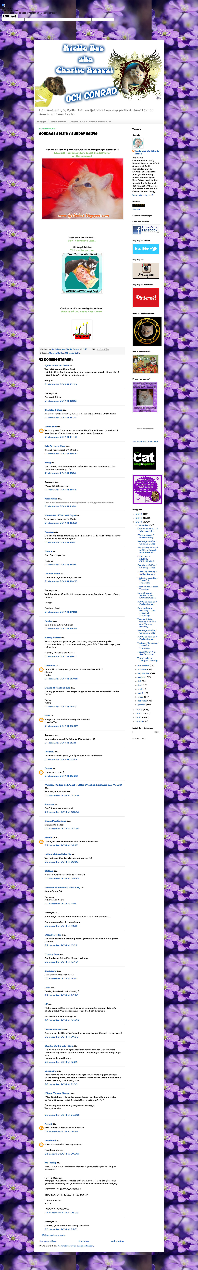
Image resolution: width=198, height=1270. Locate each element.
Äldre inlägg (117, 1241)
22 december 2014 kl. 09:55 (62, 878)
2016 (139, 514)
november (144, 665)
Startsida (84, 1241)
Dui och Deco (52, 573)
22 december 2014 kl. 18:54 (61, 978)
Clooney (49, 751)
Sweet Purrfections (55, 821)
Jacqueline (50, 1071)
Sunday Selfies (56, 353)
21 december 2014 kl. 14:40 (61, 437)
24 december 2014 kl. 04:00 (62, 1154)
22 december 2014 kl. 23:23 (61, 995)
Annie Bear (51, 426)
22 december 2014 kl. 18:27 (61, 945)
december (144, 525)
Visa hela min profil (143, 195)
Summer (49, 804)
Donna (48, 768)
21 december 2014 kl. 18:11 (60, 542)
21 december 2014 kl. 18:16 (60, 564)
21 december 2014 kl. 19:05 (61, 581)
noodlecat (50, 1140)
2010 (139, 721)
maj (140, 689)
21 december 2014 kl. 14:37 (60, 417)
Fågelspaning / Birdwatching (146, 536)
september (144, 673)
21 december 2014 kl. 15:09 (61, 453)
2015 (139, 518)
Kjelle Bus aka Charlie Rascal (147, 152)
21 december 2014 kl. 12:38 (61, 401)
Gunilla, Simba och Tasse (59, 1046)
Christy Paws (52, 954)
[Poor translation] (14, 16)
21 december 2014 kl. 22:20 (61, 776)
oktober (142, 669)
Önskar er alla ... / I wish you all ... (148, 529)
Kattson (49, 532)
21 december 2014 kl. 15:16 (60, 473)
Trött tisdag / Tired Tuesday (148, 587)
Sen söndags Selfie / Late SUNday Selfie (147, 595)
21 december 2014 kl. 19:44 (60, 656)
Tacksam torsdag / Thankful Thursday (148, 580)
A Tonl (48, 1124)
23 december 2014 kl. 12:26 (61, 1062)
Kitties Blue (51, 498)
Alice (47, 715)
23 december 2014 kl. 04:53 (61, 1037)
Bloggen (41, 121)
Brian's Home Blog (55, 446)
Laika (47, 987)
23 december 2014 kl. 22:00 (62, 1115)
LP (46, 1004)
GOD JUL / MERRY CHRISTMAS (146, 558)
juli (140, 681)
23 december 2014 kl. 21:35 (61, 1084)
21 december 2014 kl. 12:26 (61, 384)
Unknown (50, 665)
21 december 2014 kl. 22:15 (61, 759)
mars (141, 697)
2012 (139, 713)
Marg (48, 462)
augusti (142, 677)
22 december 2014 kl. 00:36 (62, 812)
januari (142, 704)
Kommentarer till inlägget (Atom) (76, 1245)
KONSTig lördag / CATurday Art (147, 572)
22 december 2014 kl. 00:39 (62, 828)
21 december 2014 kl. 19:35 (61, 628)
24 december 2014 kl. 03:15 (61, 1131)
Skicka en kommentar (54, 1235)
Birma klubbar (58, 121)
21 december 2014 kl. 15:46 (61, 489)
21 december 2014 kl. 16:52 (61, 523)
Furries (48, 621)
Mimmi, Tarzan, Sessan (57, 1093)
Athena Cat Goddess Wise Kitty (62, 887)
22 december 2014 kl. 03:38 (62, 862)
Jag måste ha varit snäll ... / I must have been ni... (148, 550)
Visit (145, 441)
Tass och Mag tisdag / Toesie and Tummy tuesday (147, 623)
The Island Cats (53, 410)
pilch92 (49, 837)
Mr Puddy (50, 1162)
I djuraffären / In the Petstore (147, 653)
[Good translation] (6, 16)
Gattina (49, 871)
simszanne (50, 971)
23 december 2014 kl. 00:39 (62, 1020)
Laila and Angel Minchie (58, 854)
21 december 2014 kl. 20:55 (61, 678)
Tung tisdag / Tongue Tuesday (147, 659)
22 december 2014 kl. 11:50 (61, 926)
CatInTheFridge (53, 935)
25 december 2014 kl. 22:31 (61, 1229)
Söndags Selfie (72, 353)
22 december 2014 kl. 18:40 (61, 962)
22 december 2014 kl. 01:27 (61, 845)
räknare (136, 209)
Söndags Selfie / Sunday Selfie (147, 542)
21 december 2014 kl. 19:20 (61, 612)
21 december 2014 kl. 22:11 (60, 742)
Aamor (48, 551)
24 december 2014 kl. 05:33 (61, 1212)
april (140, 693)
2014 (139, 522)
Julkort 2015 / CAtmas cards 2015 (90, 121)
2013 (139, 709)
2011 (139, 717)
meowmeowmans (54, 1029)
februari (142, 700)
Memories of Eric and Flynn (60, 515)
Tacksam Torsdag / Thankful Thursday (148, 645)
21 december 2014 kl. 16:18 (60, 506)
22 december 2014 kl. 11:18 (60, 903)
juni (140, 685)
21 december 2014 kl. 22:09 (61, 726)
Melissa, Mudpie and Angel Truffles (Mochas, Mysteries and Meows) (83, 785)
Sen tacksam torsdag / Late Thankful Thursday (146, 612)
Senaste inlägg (48, 1241)
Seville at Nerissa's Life (57, 688)
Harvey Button (53, 637)
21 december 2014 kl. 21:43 (61, 706)
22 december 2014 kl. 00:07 (62, 795)
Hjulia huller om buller (57, 365)
